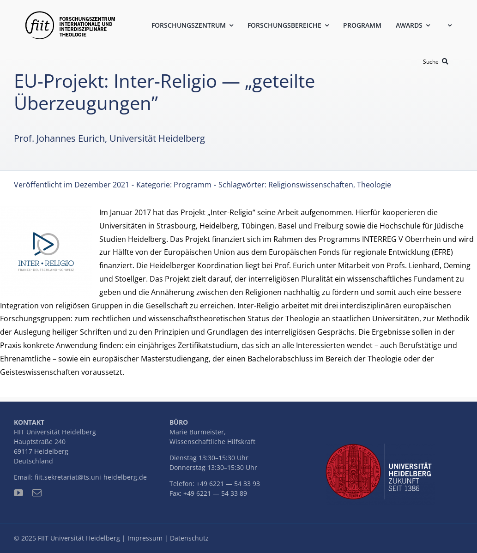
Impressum (145, 538)
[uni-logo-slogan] (381, 447)
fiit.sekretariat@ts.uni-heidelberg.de (91, 477)
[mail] (37, 493)
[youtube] (18, 493)
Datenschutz (189, 538)
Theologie (374, 185)
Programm (192, 185)
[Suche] (437, 61)
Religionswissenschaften (310, 185)
